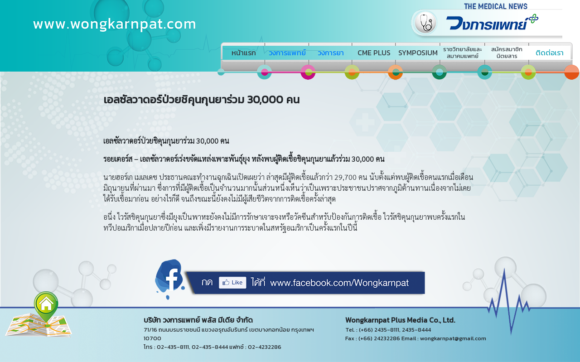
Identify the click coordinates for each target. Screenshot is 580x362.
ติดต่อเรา (550, 52)
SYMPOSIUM (418, 52)
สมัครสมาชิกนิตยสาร (506, 52)
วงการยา (331, 52)
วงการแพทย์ (287, 52)
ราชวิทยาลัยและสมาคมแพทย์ (462, 52)
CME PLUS (374, 52)
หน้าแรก (244, 52)
